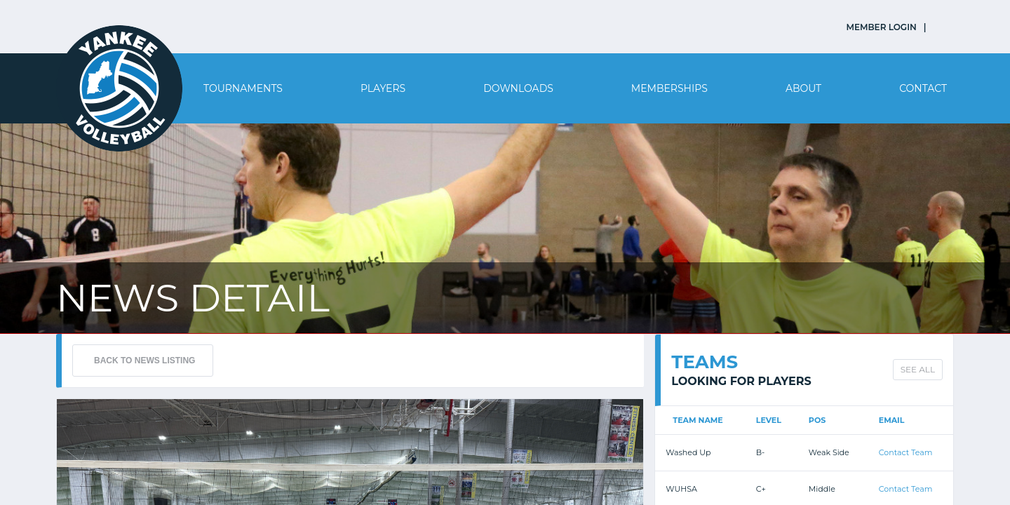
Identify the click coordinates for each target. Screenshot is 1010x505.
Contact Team (906, 452)
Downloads (518, 88)
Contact (923, 88)
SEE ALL (918, 369)
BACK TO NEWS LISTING (144, 360)
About (803, 88)
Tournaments (243, 88)
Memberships (669, 88)
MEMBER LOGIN (882, 27)
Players (383, 88)
